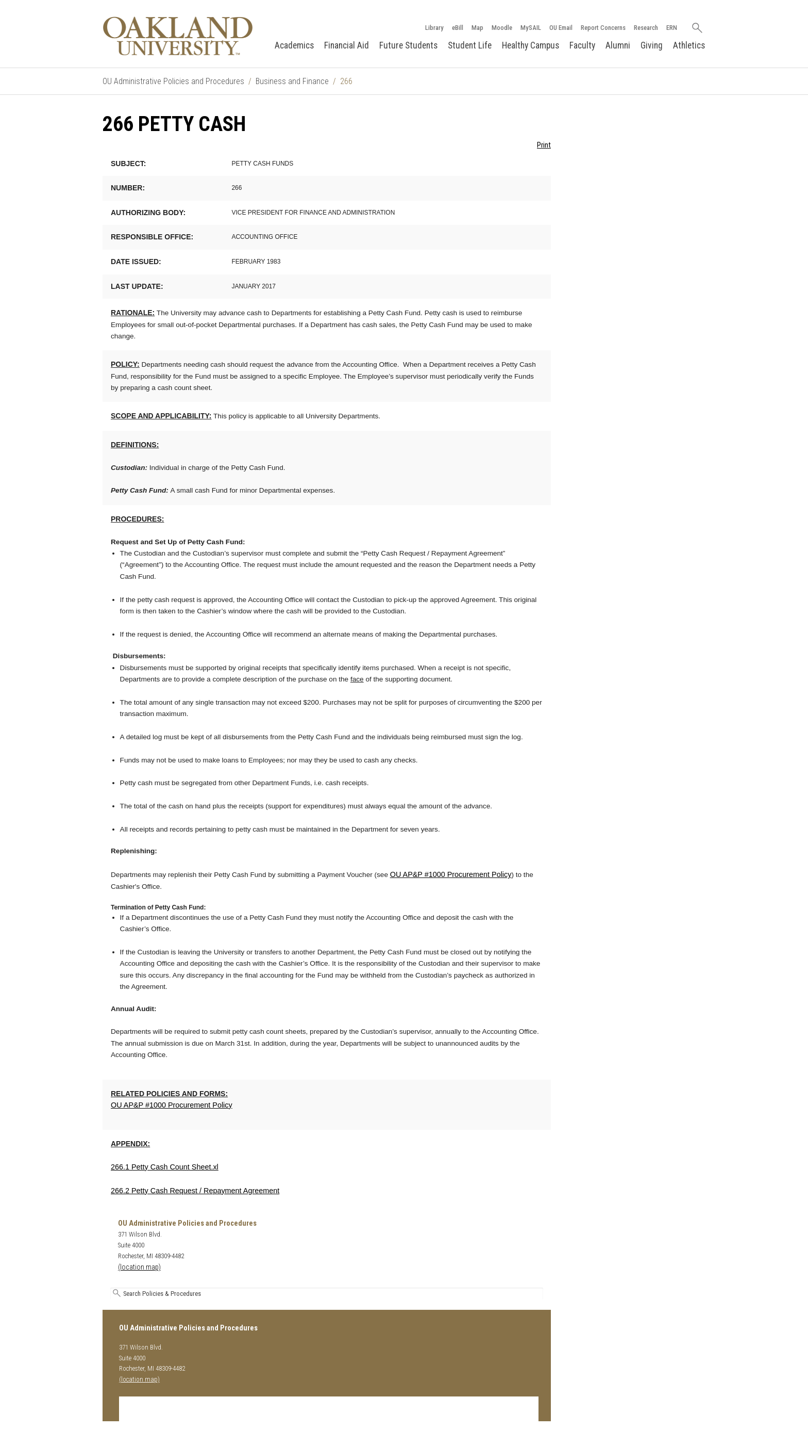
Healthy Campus (530, 45)
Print (544, 145)
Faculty (582, 45)
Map (477, 27)
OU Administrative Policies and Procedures (173, 81)
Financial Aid (346, 45)
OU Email (561, 27)
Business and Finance (292, 81)
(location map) (139, 1267)
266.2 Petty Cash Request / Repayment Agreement (195, 1191)
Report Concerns (603, 27)
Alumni (617, 45)
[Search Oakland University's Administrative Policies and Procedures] (326, 1293)
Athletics (689, 45)
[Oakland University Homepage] (177, 36)
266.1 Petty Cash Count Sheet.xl (164, 1167)
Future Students (408, 45)
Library (434, 27)
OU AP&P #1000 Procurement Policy (451, 874)
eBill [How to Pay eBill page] (457, 27)
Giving (652, 45)
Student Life (470, 45)
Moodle (502, 27)
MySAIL (530, 27)
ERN (671, 27)
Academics (294, 45)
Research (646, 27)
